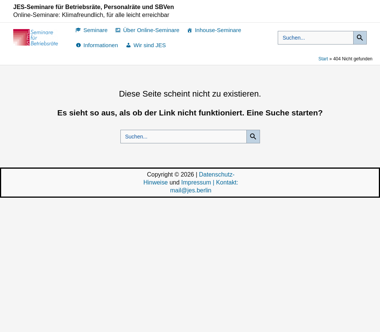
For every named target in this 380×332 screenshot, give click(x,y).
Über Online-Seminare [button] (151, 30)
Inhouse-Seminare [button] (218, 30)
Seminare (95, 30)
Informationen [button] (100, 45)
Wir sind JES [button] (150, 45)
